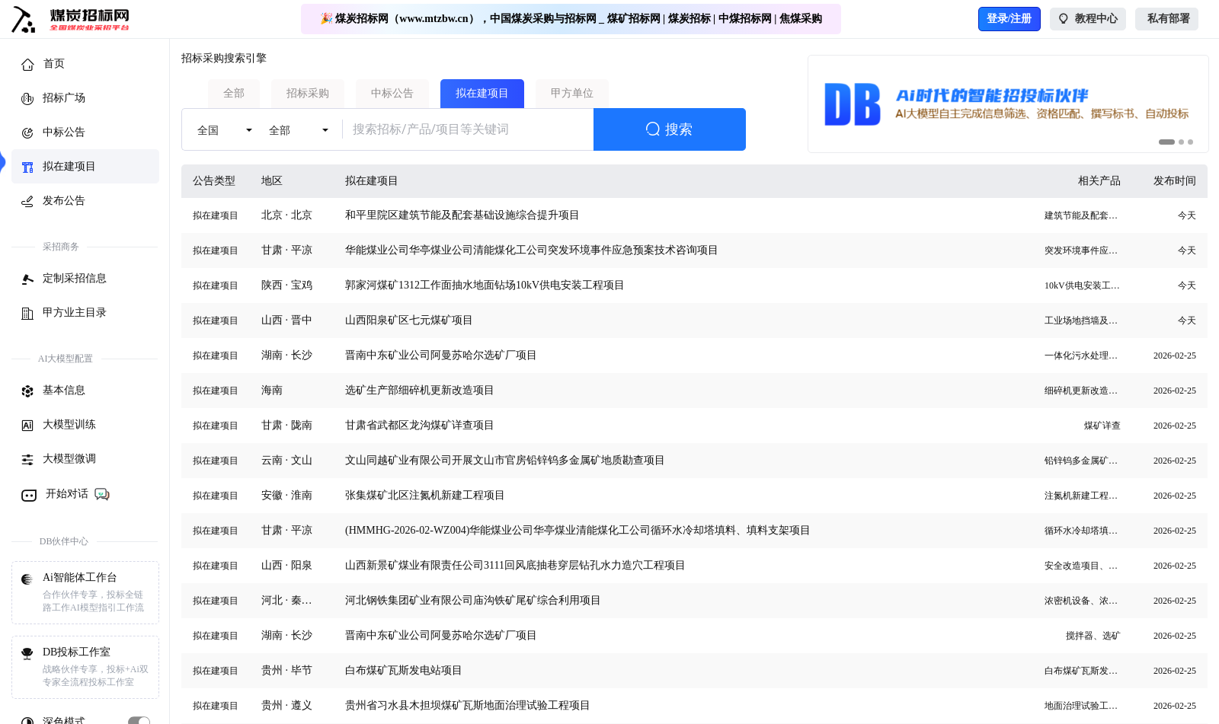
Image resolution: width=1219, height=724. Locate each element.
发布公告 (53, 202)
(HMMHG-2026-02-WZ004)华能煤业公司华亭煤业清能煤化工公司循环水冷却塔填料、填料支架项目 (578, 530)
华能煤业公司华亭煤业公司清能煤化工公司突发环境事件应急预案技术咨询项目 (531, 250)
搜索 (669, 129)
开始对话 (65, 494)
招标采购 (307, 93)
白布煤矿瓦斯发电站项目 (403, 670)
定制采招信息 (64, 279)
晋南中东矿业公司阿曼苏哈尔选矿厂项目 (441, 355)
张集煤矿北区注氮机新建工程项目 (425, 495)
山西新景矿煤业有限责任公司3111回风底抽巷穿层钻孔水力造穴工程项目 (515, 565)
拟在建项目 (58, 167)
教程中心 (1088, 19)
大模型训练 (58, 425)
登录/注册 (1009, 18)
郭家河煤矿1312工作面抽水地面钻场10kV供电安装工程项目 (485, 285)
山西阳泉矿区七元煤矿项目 (409, 320)
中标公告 (53, 133)
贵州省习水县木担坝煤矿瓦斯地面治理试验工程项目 (467, 705)
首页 (43, 65)
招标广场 (53, 99)
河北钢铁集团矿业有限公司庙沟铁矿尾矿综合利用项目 (473, 600)
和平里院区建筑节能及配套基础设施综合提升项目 (462, 215)
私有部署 (1167, 19)
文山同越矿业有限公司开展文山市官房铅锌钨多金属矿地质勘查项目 (505, 460)
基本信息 (53, 391)
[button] (1167, 142)
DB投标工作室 (85, 667)
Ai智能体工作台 (85, 593)
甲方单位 (572, 93)
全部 (234, 93)
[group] (1008, 104)
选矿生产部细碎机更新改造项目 (419, 390)
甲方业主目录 (64, 314)
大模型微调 (58, 460)
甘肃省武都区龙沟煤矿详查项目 (419, 425)
